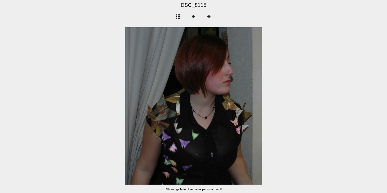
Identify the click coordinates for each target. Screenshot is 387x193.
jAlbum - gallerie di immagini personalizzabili (193, 189)
